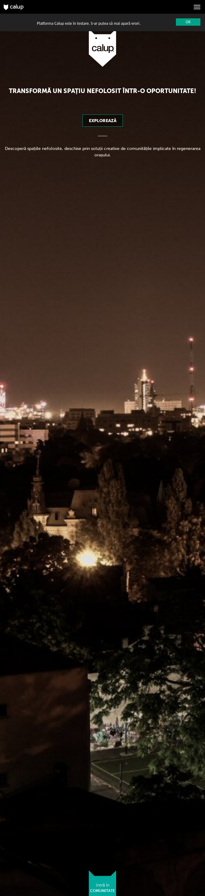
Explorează (102, 120)
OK (188, 21)
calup (14, 7)
